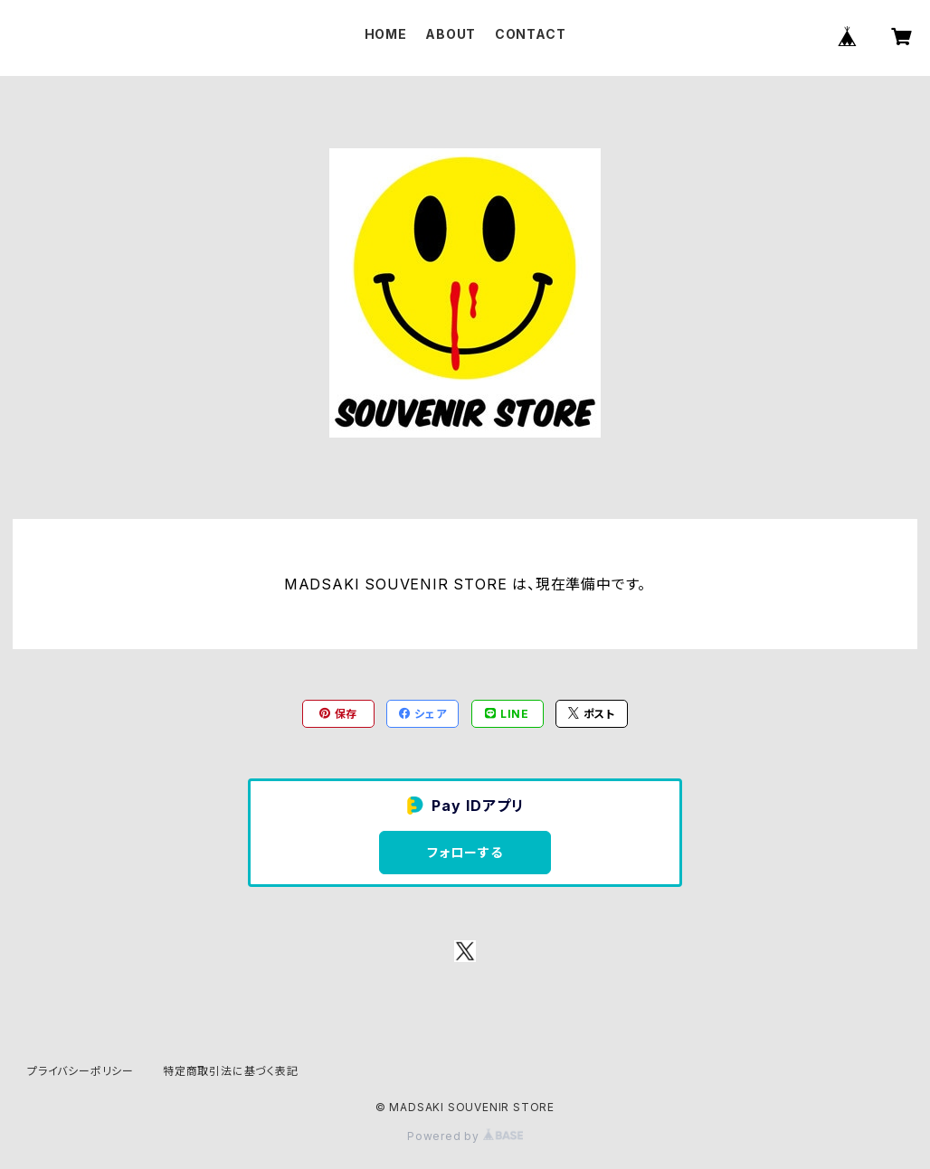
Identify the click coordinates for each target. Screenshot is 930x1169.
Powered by (465, 1136)
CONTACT (530, 34)
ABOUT (450, 34)
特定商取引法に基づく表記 (231, 1071)
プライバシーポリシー (80, 1071)
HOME (386, 34)
